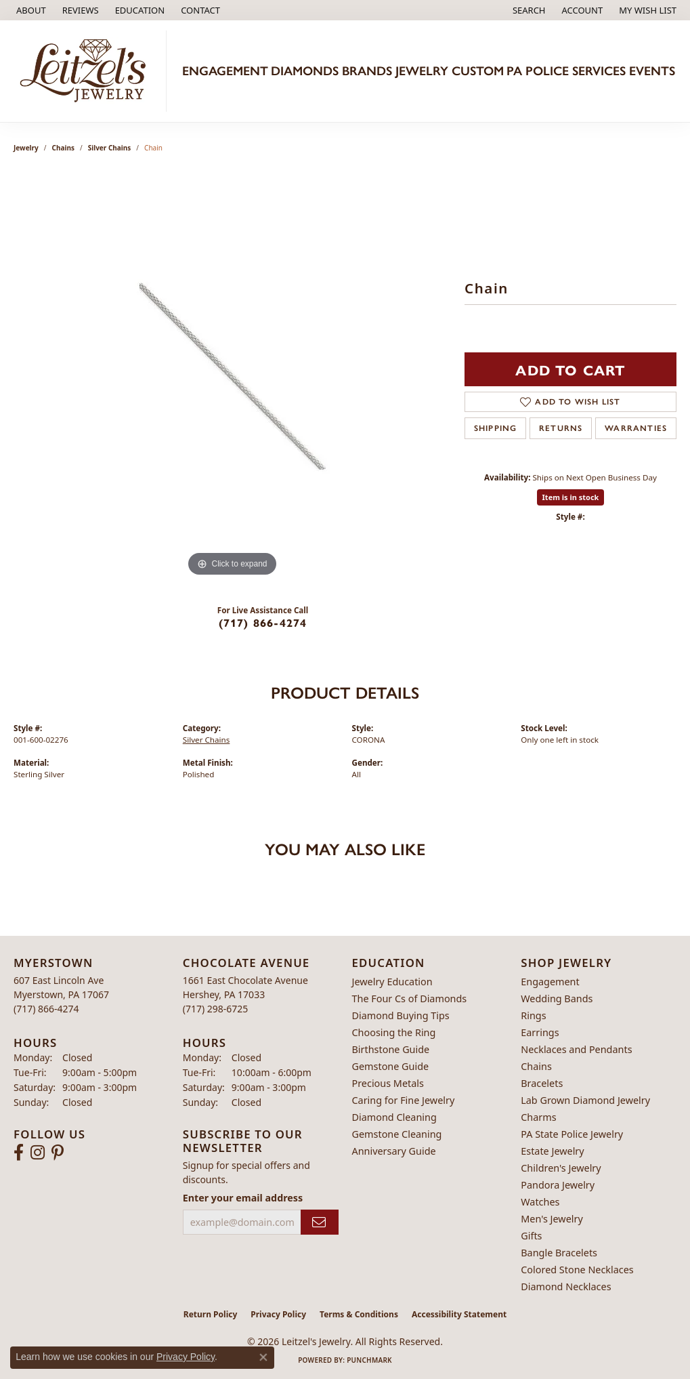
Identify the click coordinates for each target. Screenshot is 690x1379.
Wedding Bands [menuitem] (556, 998)
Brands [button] (367, 71)
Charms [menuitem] (538, 1117)
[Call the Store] (46, 1008)
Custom (478, 71)
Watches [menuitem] (540, 1201)
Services (599, 71)
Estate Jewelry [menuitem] (552, 1151)
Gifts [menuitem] (531, 1235)
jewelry (26, 147)
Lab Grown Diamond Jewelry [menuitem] (585, 1100)
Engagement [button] (225, 71)
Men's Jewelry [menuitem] (552, 1218)
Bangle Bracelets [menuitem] (559, 1252)
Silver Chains (109, 147)
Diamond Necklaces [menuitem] (566, 1286)
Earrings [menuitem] (540, 1032)
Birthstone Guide (391, 1049)
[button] (138, 10)
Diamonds (305, 71)
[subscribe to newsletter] (319, 1222)
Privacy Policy (278, 1314)
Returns (560, 428)
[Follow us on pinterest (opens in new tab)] (57, 1153)
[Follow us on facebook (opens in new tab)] (19, 1153)
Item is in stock (570, 497)
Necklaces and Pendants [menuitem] (576, 1049)
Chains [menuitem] (536, 1066)
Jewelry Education (392, 981)
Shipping (495, 428)
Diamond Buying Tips (401, 1015)
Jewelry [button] (421, 71)
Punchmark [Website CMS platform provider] (369, 1360)
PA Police (537, 71)
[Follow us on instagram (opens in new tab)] (37, 1153)
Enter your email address (243, 1197)
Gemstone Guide (390, 1066)
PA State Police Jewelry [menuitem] (572, 1134)
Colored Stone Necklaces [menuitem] (577, 1269)
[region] (232, 376)
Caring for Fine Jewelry (403, 1100)
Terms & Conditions (359, 1314)
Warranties (636, 428)
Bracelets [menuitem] (542, 1083)
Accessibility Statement (459, 1314)
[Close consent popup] (263, 1357)
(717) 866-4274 (263, 622)
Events (652, 71)
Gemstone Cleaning (397, 1134)
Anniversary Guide (394, 1151)
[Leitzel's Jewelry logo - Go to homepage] (87, 71)
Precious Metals (388, 1083)
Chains (63, 147)
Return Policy (211, 1314)
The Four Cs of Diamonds (409, 998)
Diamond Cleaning (394, 1117)
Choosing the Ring (394, 1032)
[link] (30, 10)
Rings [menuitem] (533, 1015)
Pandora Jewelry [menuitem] (558, 1184)
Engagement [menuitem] (550, 981)
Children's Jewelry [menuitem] (561, 1167)
